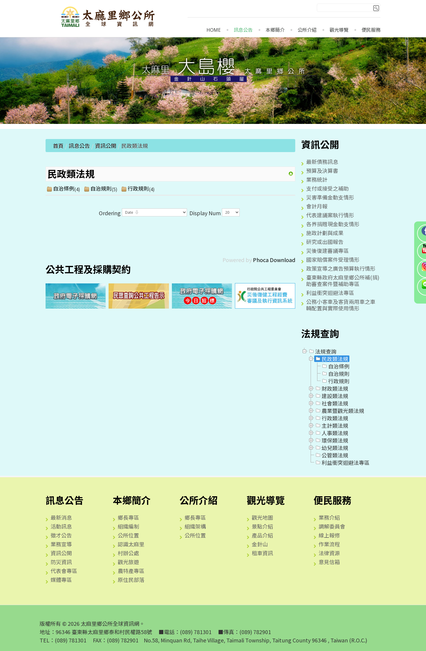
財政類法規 (331, 388)
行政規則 (138, 188)
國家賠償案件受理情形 (332, 259)
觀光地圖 (262, 517)
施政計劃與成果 (324, 233)
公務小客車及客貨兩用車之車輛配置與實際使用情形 (340, 305)
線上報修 (329, 535)
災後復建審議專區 (327, 250)
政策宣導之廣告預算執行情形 (340, 268)
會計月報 (316, 206)
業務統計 (316, 179)
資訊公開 (105, 145)
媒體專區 (61, 579)
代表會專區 (64, 571)
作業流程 (329, 544)
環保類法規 (331, 440)
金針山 (260, 544)
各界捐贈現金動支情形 (332, 224)
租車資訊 (262, 553)
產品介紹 (262, 535)
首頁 (58, 145)
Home (213, 30)
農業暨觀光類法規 (339, 410)
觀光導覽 (339, 30)
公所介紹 (307, 30)
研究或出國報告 (324, 241)
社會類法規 (331, 403)
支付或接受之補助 (327, 188)
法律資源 (329, 553)
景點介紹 (262, 526)
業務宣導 (61, 544)
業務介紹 (329, 517)
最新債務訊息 (322, 161)
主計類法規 (331, 425)
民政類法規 (331, 358)
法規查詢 (322, 351)
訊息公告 (243, 30)
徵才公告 (61, 535)
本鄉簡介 (275, 30)
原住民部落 (131, 579)
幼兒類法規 (331, 447)
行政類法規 (331, 418)
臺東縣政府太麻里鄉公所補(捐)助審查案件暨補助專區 (342, 280)
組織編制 (128, 526)
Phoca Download (274, 260)
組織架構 (195, 526)
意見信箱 (329, 562)
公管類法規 (331, 455)
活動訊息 (61, 526)
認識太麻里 (131, 544)
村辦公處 (128, 553)
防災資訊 (61, 562)
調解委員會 (332, 526)
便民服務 (371, 30)
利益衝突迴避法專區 (330, 292)
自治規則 (101, 188)
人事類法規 (331, 433)
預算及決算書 (322, 170)
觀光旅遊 (128, 562)
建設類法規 (331, 395)
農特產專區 (131, 571)
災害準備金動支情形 (330, 197)
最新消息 (61, 517)
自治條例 (63, 188)
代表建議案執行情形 (330, 215)
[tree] (340, 407)
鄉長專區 (128, 517)
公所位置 (128, 535)
